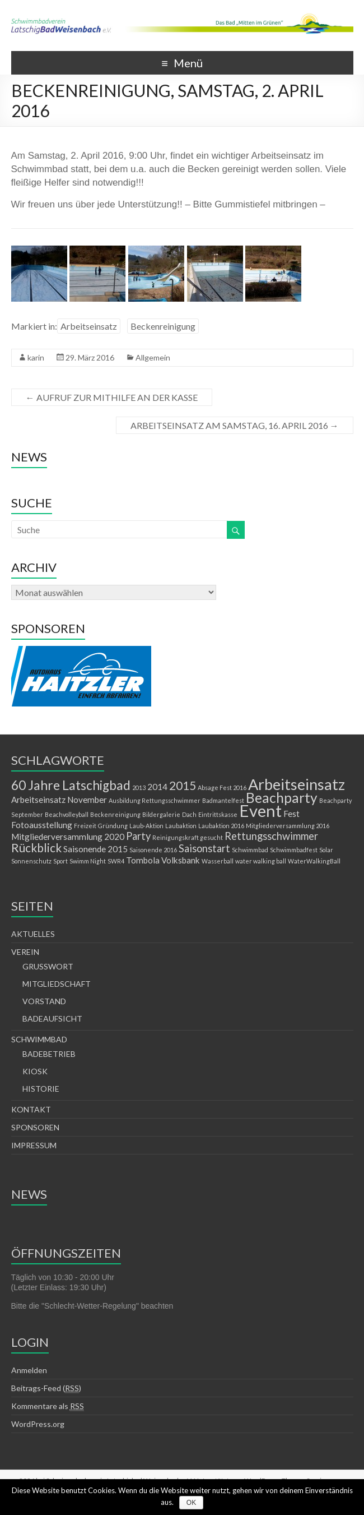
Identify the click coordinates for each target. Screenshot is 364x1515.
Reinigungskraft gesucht (187, 837)
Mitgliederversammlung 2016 (287, 825)
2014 (157, 787)
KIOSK (35, 1071)
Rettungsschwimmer (271, 836)
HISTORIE (40, 1088)
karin (35, 357)
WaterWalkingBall (314, 861)
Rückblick (36, 848)
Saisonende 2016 (153, 849)
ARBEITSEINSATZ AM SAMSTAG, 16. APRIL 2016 (234, 425)
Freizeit (85, 825)
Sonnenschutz (31, 861)
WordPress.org (37, 1424)
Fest (291, 814)
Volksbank (180, 860)
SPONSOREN (35, 1127)
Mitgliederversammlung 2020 (67, 837)
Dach (189, 814)
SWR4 (116, 861)
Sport (60, 861)
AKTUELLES (33, 934)
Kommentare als (47, 1406)
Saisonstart (204, 848)
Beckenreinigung (162, 326)
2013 (139, 787)
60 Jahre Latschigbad (70, 785)
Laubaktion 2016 (221, 825)
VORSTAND (44, 1001)
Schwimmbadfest (294, 849)
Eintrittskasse (217, 814)
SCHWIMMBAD (39, 1039)
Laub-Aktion (146, 825)
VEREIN (25, 952)
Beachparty (282, 797)
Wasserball (218, 861)
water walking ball (260, 861)
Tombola (143, 860)
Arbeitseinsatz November (59, 800)
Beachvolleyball (66, 814)
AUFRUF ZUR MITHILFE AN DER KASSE (112, 397)
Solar (326, 849)
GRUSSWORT (47, 966)
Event (260, 810)
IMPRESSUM (34, 1145)
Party (138, 836)
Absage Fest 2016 (222, 787)
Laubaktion (181, 825)
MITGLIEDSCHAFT (56, 984)
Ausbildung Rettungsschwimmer (154, 800)
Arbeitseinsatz (88, 326)
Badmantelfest (223, 800)
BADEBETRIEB (49, 1054)
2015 (182, 785)
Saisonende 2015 (95, 849)
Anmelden (29, 1370)
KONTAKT (31, 1109)
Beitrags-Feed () (46, 1388)
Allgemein (153, 357)
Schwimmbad (250, 849)
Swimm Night (87, 861)
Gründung (113, 825)
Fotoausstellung (41, 825)
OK (191, 1503)
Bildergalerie (161, 814)
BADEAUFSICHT (52, 1018)
